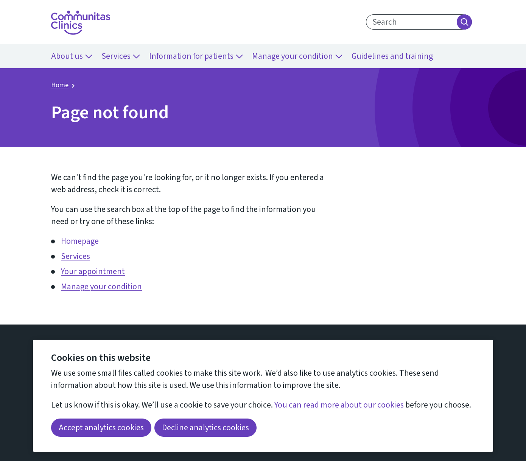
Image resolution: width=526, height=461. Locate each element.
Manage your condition (101, 287)
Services (75, 256)
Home (59, 85)
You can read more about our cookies (339, 405)
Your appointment (93, 271)
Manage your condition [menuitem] (297, 56)
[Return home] (80, 23)
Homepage (80, 241)
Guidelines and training (392, 56)
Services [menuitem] (120, 56)
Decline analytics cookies (205, 428)
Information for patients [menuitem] (196, 56)
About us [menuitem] (71, 56)
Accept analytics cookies (101, 428)
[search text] (419, 22)
